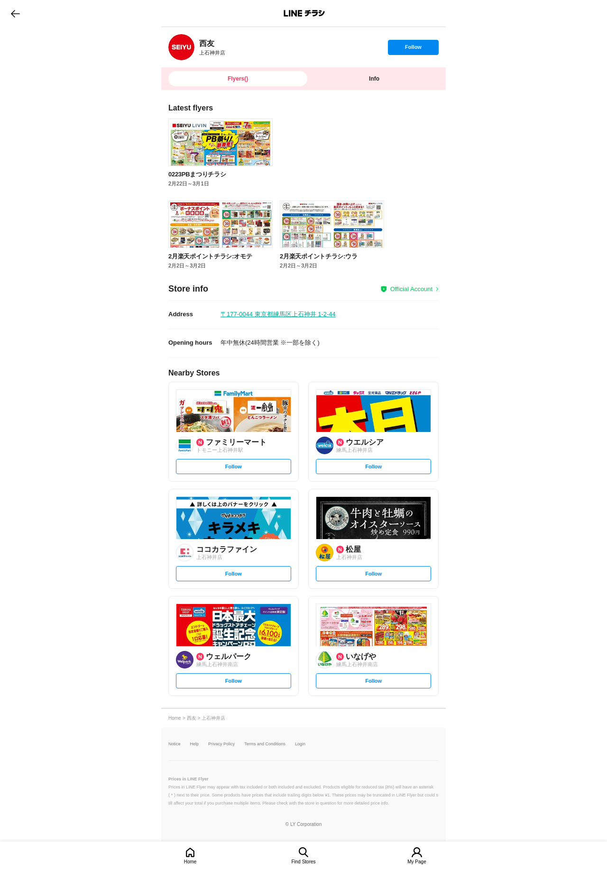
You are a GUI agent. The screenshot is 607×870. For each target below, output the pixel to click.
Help (194, 744)
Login (300, 744)
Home (190, 861)
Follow (413, 49)
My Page (416, 861)
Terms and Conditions (264, 744)
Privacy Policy (221, 744)
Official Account (411, 289)
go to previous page (15, 13)
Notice (174, 744)
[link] (181, 47)
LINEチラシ (304, 13)
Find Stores (303, 861)
